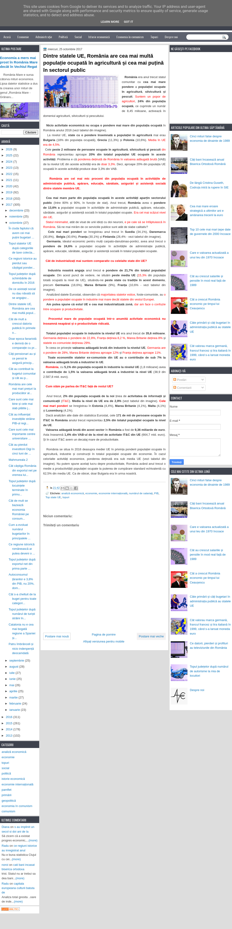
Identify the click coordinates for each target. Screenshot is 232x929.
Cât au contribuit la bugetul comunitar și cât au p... (22, 373)
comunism (8, 811)
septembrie (17, 660)
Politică (63, 36)
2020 (9, 186)
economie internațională (113, 493)
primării (6, 795)
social (5, 768)
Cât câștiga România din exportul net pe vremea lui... (23, 470)
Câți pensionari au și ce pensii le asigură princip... (22, 358)
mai (12, 685)
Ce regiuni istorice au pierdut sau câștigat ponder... (23, 263)
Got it (128, 21)
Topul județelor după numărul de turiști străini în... (22, 614)
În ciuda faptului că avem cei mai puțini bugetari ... (21, 233)
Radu (5, 845)
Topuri (154, 36)
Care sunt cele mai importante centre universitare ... (22, 434)
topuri (65, 497)
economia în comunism (17, 806)
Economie (23, 36)
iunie (12, 679)
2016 (9, 717)
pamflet (6, 789)
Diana (6, 827)
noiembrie (16, 216)
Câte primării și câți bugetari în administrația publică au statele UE (210, 327)
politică (6, 773)
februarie (15, 703)
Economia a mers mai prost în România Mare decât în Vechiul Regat (19, 62)
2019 (9, 192)
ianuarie (15, 710)
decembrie (16, 210)
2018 (9, 198)
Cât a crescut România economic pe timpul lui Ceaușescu (205, 304)
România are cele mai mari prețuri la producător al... (22, 388)
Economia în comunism (130, 36)
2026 (9, 149)
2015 (9, 723)
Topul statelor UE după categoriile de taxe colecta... (22, 248)
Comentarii (182, 387)
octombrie (16, 222)
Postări (179, 380)
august (14, 666)
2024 (9, 161)
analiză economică (72, 493)
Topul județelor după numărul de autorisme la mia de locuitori (209, 671)
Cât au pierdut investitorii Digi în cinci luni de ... (22, 449)
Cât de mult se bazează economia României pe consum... (19, 509)
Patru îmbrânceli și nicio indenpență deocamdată (21, 648)
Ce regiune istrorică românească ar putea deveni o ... (22, 549)
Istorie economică (99, 36)
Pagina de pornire (104, 634)
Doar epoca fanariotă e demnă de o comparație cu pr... (23, 343)
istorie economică (13, 779)
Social (78, 36)
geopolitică (9, 800)
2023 (9, 167)
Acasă (7, 36)
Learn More (110, 21)
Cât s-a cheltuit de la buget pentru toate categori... (22, 599)
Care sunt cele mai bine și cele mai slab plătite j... (21, 404)
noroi (5, 864)
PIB (156, 493)
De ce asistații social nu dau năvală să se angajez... (22, 293)
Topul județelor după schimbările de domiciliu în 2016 (22, 278)
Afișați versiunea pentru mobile (103, 641)
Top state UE (53, 497)
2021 (9, 180)
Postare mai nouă (57, 636)
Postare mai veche (151, 636)
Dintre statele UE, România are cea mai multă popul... (22, 308)
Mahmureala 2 (18, 459)
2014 (9, 729)
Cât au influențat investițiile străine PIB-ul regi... (22, 419)
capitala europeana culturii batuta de (18, 888)
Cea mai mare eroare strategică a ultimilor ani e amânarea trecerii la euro (207, 210)
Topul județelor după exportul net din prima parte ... (22, 564)
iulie (12, 673)
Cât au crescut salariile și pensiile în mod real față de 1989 (208, 280)
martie (13, 697)
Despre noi (171, 36)
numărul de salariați (141, 493)
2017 (9, 204)
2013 (9, 735)
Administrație (43, 36)
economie (91, 493)
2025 (9, 155)
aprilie (13, 691)
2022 (9, 174)
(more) (33, 840)
